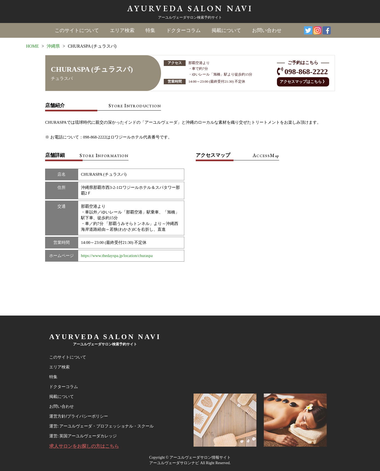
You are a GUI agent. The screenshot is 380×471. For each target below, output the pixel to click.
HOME (32, 46)
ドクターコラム (183, 30)
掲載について (226, 30)
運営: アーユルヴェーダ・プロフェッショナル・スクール (101, 426)
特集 (150, 30)
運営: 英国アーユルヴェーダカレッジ (83, 436)
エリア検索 (122, 30)
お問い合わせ (267, 30)
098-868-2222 (306, 71)
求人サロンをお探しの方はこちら (84, 446)
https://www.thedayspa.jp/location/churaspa (117, 255)
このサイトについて (77, 30)
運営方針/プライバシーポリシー (78, 416)
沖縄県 (53, 46)
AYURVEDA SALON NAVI (190, 8)
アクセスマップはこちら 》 (303, 82)
